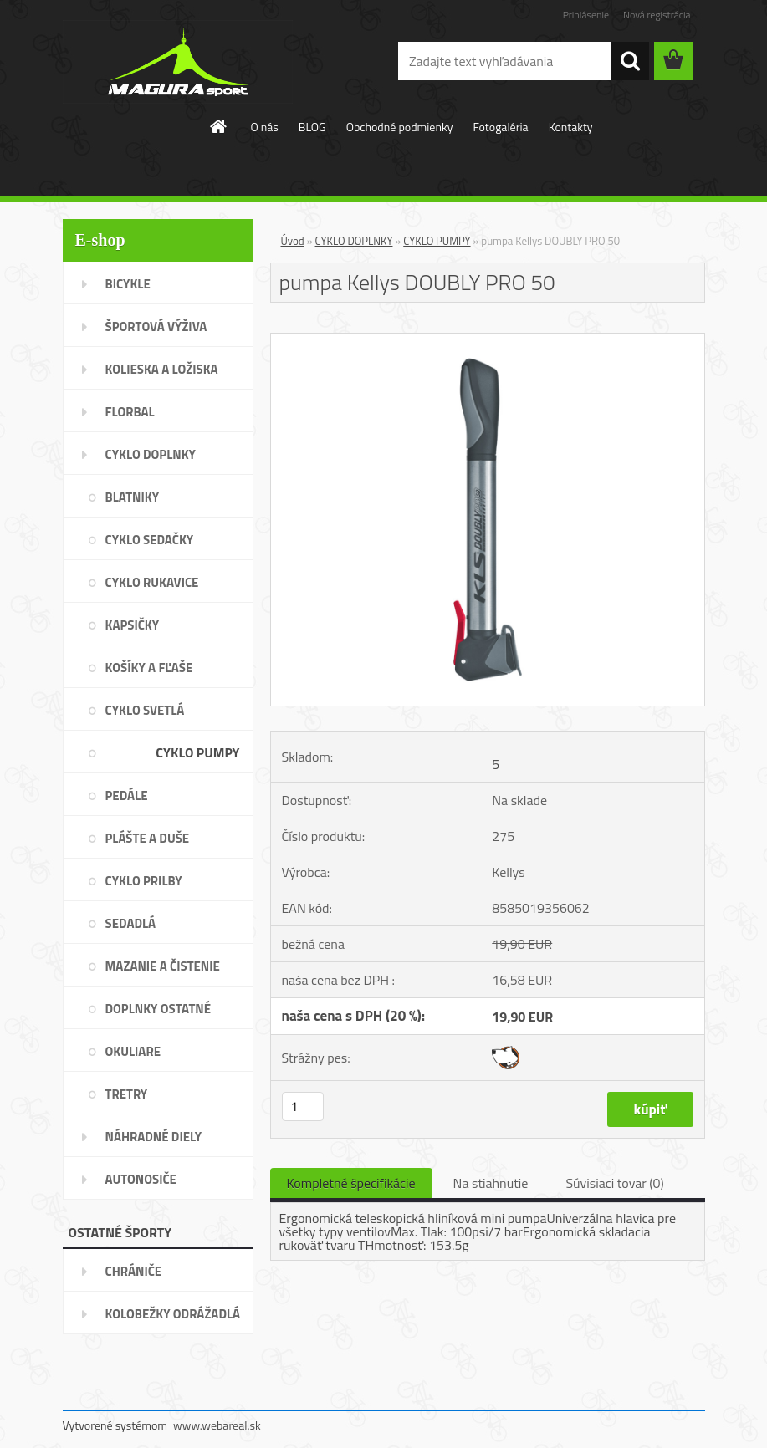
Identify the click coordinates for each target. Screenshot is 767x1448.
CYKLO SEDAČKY (149, 539)
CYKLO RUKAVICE (152, 582)
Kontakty (571, 126)
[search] (630, 61)
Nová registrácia (657, 15)
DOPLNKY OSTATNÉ (158, 1008)
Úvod (292, 240)
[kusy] (303, 1106)
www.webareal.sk (217, 1425)
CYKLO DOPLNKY (150, 454)
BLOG (312, 126)
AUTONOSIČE (140, 1179)
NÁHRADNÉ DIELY (153, 1136)
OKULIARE (133, 1051)
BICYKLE (128, 283)
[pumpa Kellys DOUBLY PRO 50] (487, 340)
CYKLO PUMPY (197, 752)
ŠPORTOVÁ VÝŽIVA (156, 326)
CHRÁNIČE (133, 1271)
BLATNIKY (132, 497)
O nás (264, 126)
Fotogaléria (500, 126)
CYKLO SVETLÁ (145, 710)
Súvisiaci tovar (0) (614, 1183)
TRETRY (126, 1094)
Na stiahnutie (491, 1183)
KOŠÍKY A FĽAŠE (149, 667)
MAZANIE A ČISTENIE (162, 966)
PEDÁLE (126, 795)
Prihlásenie (586, 15)
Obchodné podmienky (399, 126)
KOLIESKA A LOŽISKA (161, 369)
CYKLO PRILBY (143, 880)
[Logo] (178, 62)
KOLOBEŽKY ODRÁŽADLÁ (173, 1313)
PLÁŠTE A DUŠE (147, 838)
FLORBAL (130, 411)
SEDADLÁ (130, 923)
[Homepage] (219, 126)
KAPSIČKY (132, 625)
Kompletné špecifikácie (351, 1183)
